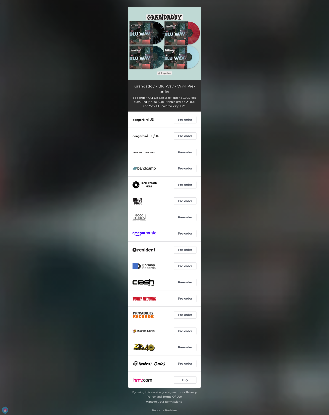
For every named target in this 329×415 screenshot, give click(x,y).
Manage (151, 401)
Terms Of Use (172, 396)
